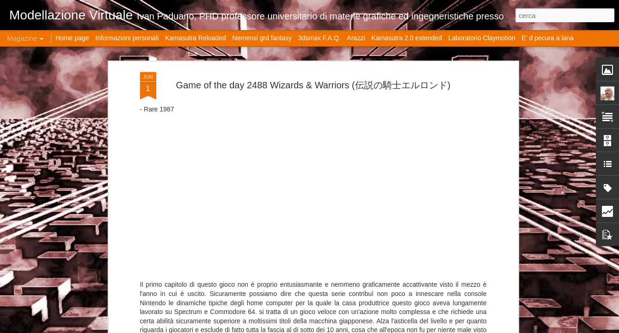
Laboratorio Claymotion (481, 38)
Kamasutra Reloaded (195, 38)
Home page (72, 38)
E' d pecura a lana (547, 38)
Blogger (415, 328)
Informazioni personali (127, 38)
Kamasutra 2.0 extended (406, 38)
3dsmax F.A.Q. (319, 38)
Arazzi (356, 38)
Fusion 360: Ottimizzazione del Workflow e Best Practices (435, 79)
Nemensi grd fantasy (262, 38)
